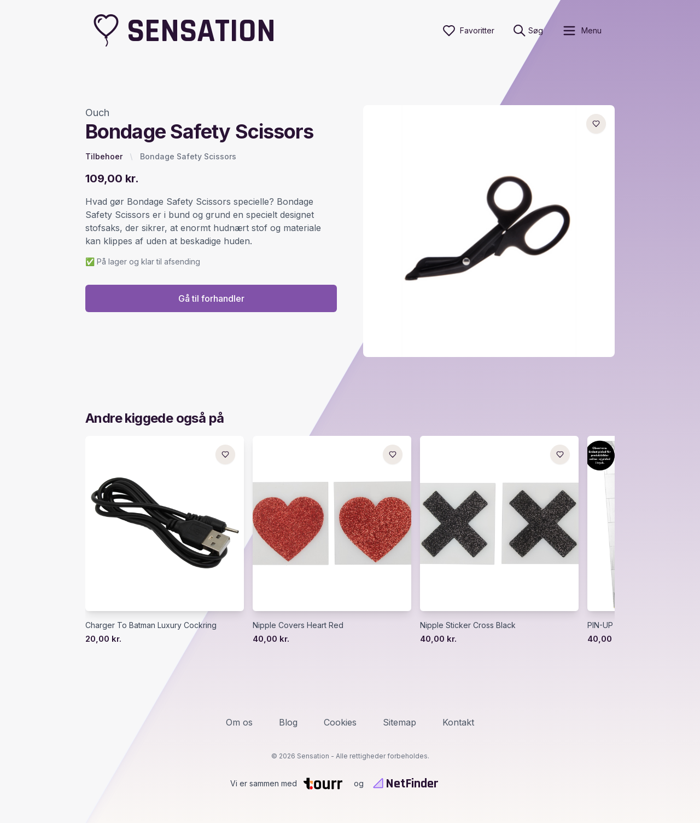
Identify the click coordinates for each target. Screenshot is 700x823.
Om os (239, 722)
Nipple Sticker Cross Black (468, 625)
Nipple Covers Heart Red (298, 625)
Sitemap (399, 722)
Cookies (340, 722)
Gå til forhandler (211, 298)
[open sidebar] (581, 31)
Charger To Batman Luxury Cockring (151, 625)
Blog (288, 722)
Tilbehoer (103, 156)
